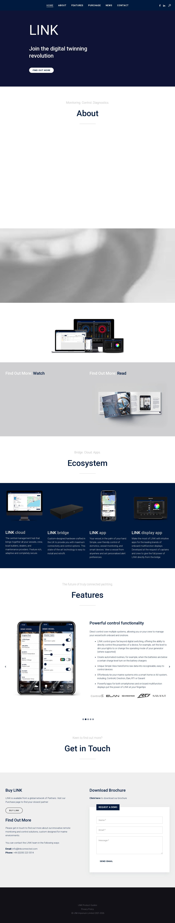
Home (49, 5)
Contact (123, 5)
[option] (87, 659)
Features (77, 5)
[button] (5, 666)
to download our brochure (108, 798)
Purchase (94, 5)
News (109, 5)
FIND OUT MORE (41, 70)
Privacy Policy (87, 909)
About (62, 5)
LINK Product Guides (87, 905)
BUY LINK (14, 810)
